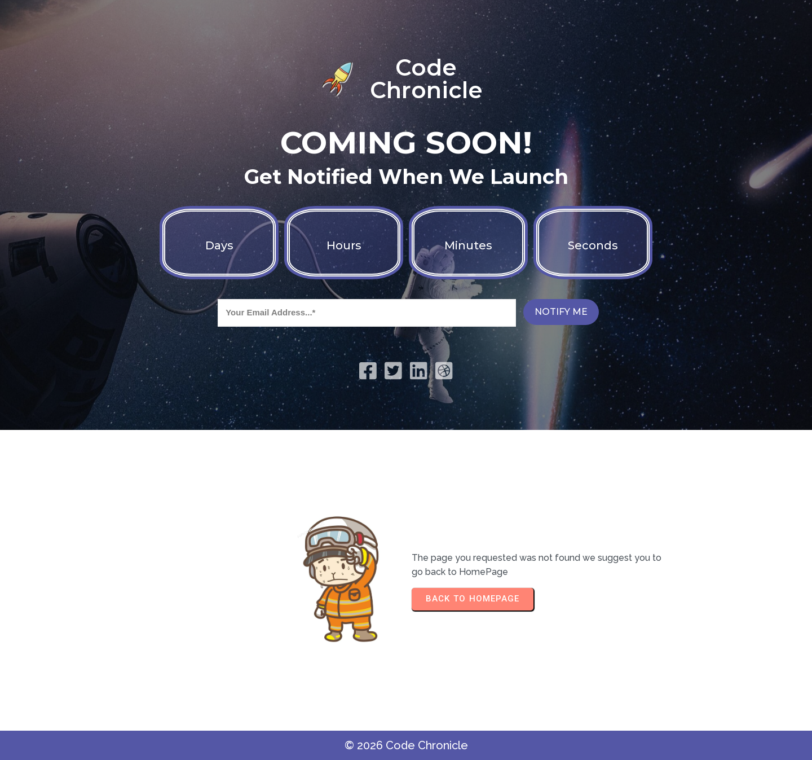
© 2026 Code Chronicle (406, 745)
